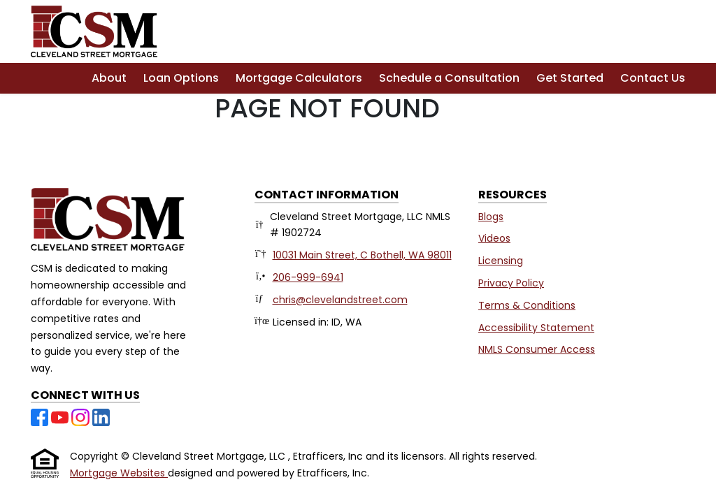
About (109, 78)
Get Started (569, 78)
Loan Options (181, 78)
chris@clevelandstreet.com (340, 300)
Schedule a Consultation (449, 78)
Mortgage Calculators (299, 78)
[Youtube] (61, 416)
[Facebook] (41, 416)
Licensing (500, 261)
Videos (494, 238)
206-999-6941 (308, 277)
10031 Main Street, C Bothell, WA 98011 (362, 255)
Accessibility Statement (536, 328)
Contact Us (652, 78)
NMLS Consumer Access (536, 349)
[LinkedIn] (101, 416)
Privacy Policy (511, 283)
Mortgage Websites (119, 473)
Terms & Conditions (526, 305)
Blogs (490, 217)
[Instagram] (81, 416)
